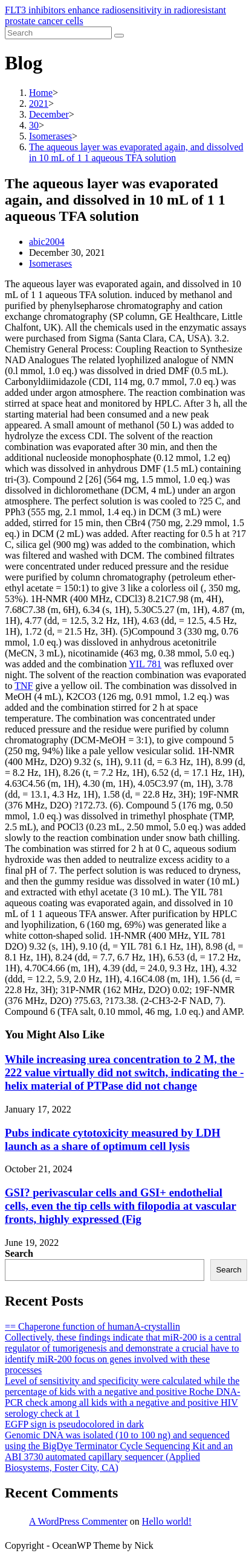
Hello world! (167, 1521)
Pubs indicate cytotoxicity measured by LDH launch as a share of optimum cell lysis (113, 1139)
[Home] (41, 92)
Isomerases (50, 263)
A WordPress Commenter (78, 1521)
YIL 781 (145, 664)
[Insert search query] (58, 33)
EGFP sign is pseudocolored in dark (74, 1424)
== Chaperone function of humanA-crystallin (92, 1326)
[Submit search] (119, 35)
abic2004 (47, 242)
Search (19, 1253)
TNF (24, 686)
